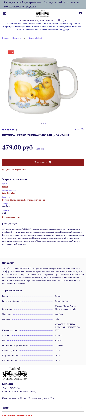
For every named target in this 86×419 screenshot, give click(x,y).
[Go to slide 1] (41, 123)
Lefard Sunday (8, 193)
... (24, 38)
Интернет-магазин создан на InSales (18, 416)
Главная (5, 38)
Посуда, (20, 199)
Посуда (15, 38)
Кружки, (6, 199)
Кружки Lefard (35, 38)
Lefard (5, 186)
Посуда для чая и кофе (34, 199)
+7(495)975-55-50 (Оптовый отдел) (19, 391)
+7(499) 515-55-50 (11, 388)
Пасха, (13, 199)
